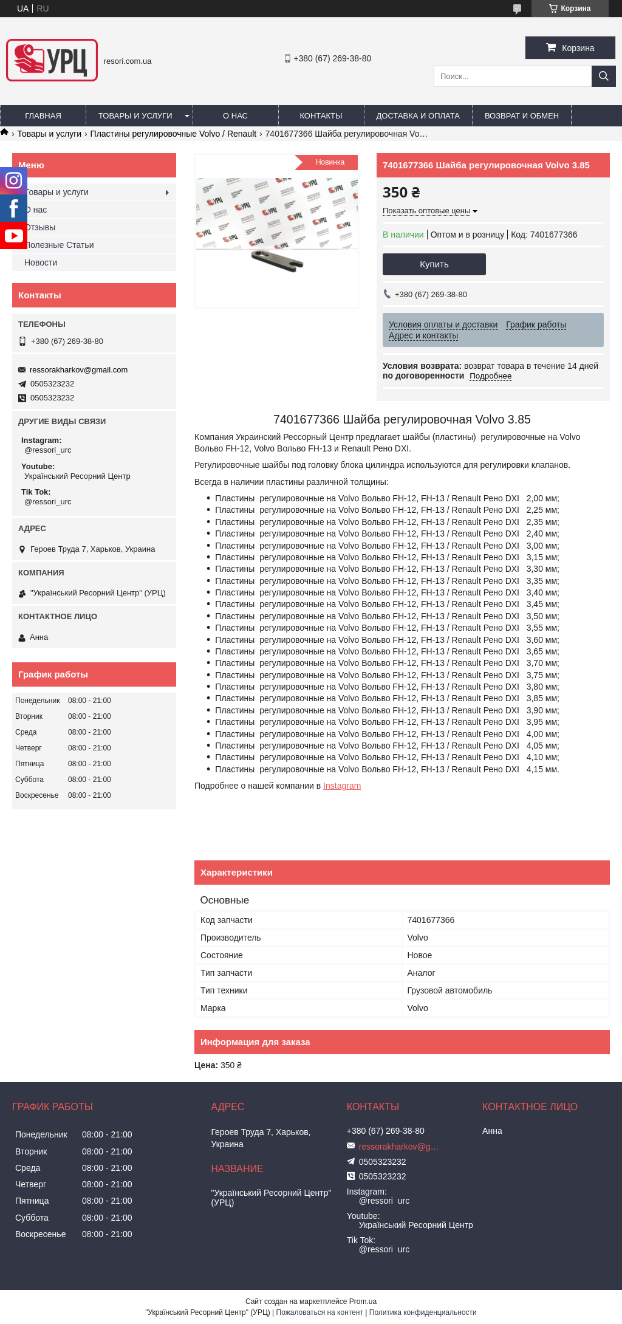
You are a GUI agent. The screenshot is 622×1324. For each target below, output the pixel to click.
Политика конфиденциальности (423, 1312)
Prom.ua (363, 1301)
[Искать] (604, 76)
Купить (434, 264)
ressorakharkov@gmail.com (79, 369)
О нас (235, 115)
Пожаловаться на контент (319, 1312)
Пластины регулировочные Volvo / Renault (174, 134)
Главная (43, 115)
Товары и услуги (135, 115)
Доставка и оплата (418, 115)
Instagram (342, 786)
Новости (40, 262)
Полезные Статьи (59, 245)
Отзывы (39, 227)
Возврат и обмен (522, 115)
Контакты (320, 115)
